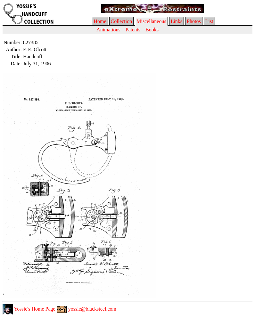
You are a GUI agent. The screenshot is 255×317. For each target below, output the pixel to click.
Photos (194, 21)
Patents (133, 29)
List (209, 21)
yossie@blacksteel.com (86, 309)
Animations (108, 29)
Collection (121, 21)
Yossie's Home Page (29, 309)
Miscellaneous (151, 21)
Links (176, 21)
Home (100, 21)
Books (152, 29)
